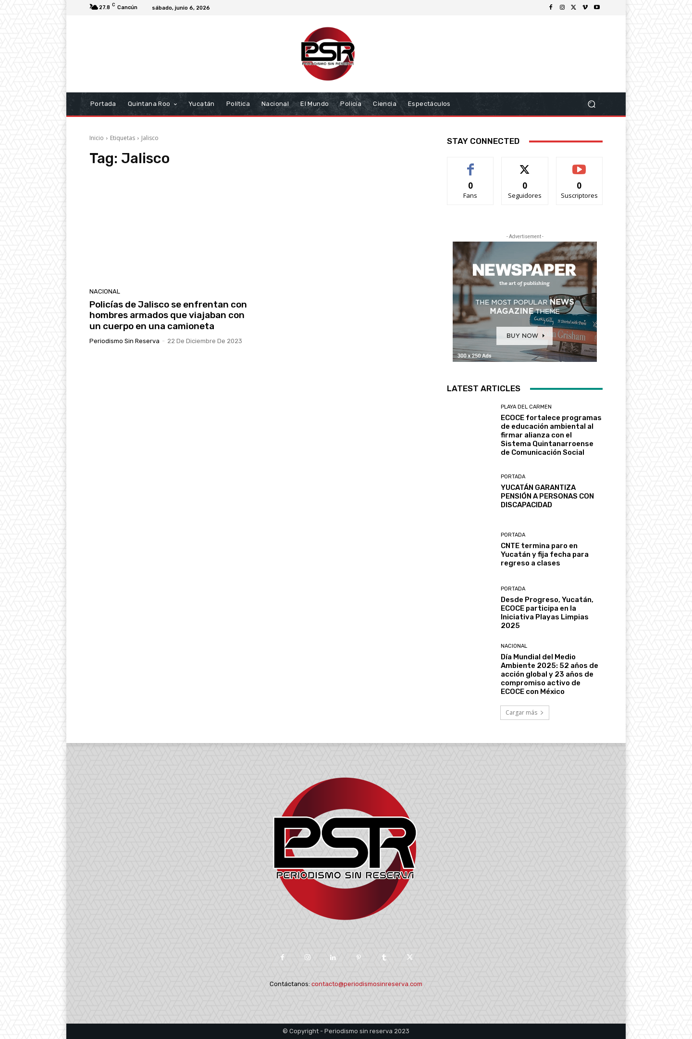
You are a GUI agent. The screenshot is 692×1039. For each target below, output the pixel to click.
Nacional (104, 291)
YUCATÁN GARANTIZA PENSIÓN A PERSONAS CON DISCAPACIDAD (547, 496)
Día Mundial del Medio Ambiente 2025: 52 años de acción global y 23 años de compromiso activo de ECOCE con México (549, 674)
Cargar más (525, 712)
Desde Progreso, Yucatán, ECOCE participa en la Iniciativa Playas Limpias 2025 (547, 612)
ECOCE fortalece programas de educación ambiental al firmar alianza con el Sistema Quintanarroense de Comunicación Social (551, 435)
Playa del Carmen (526, 407)
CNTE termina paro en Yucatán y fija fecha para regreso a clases (545, 554)
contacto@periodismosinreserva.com (366, 984)
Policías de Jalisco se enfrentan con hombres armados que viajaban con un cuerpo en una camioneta (168, 315)
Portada (513, 476)
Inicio (96, 138)
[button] (591, 104)
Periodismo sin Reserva (124, 341)
